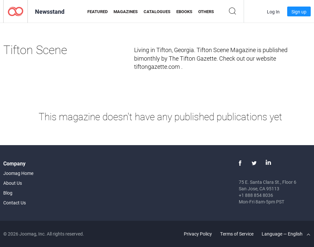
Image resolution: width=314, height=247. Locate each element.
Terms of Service (236, 234)
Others (206, 11)
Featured (97, 11)
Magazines (125, 11)
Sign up (298, 12)
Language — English (286, 234)
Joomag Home (18, 173)
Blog (7, 193)
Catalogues (157, 11)
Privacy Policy (198, 234)
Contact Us (14, 203)
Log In (273, 12)
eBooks (184, 11)
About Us (12, 183)
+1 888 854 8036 (256, 195)
